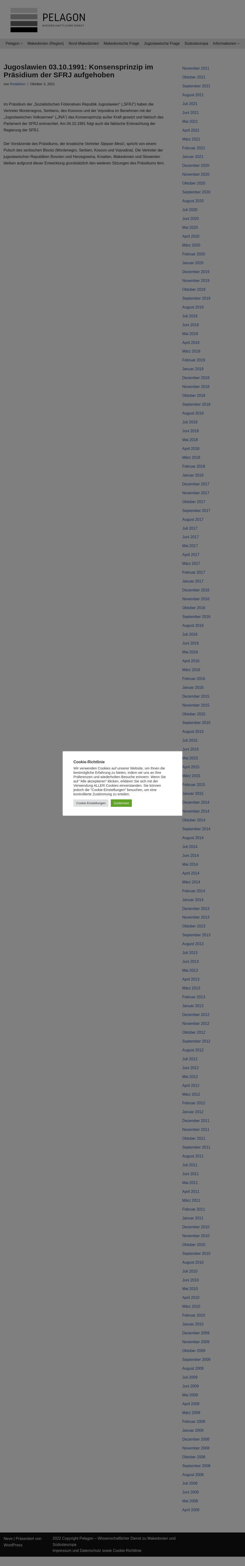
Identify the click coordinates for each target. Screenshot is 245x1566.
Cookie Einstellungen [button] (91, 803)
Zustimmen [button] (121, 803)
